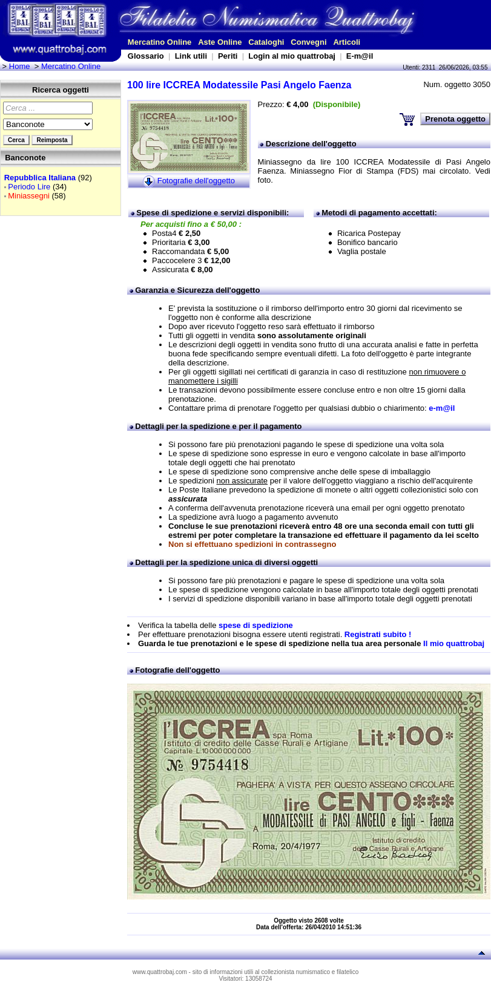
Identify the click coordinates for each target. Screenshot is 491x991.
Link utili (191, 56)
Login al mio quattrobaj (291, 56)
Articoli (346, 42)
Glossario (146, 56)
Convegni (308, 42)
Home (19, 66)
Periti (228, 56)
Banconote (25, 157)
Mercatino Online (159, 42)
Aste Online (220, 42)
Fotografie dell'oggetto (196, 180)
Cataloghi (266, 42)
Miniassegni (29, 195)
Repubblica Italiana (40, 177)
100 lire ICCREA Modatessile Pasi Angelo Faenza (239, 85)
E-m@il (359, 56)
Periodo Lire (29, 186)
